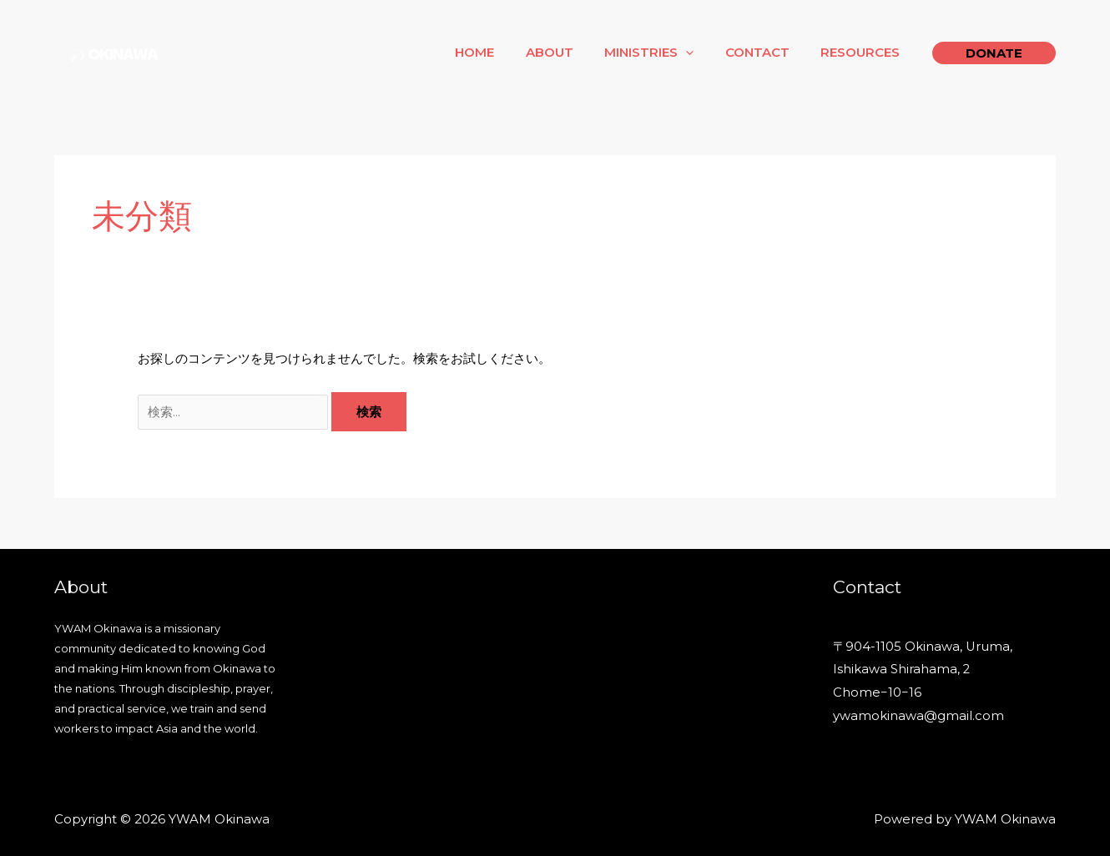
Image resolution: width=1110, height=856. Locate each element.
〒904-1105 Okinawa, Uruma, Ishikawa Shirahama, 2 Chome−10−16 (923, 670)
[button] (994, 53)
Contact (766, 52)
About (571, 52)
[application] (701, 52)
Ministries (664, 52)
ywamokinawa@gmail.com (918, 716)
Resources (863, 52)
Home (502, 52)
